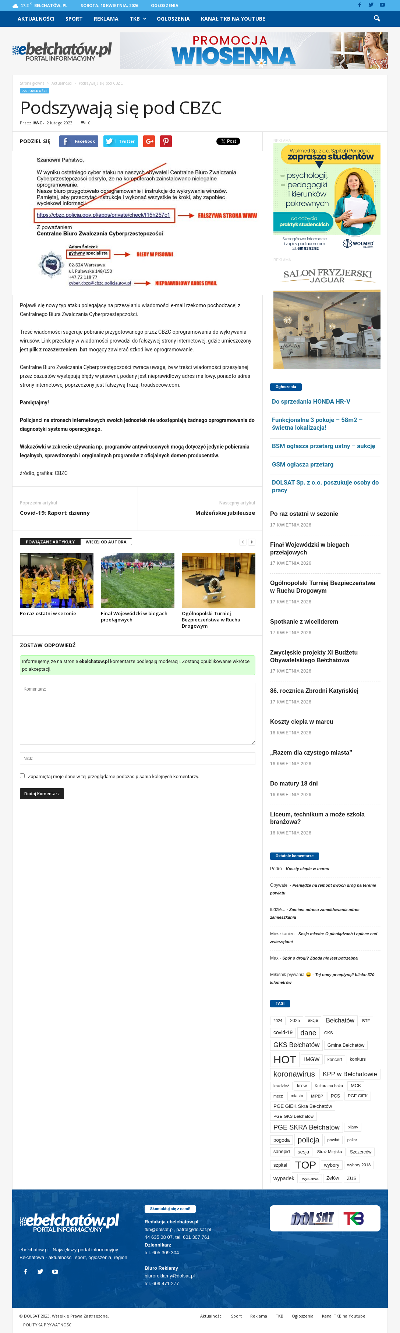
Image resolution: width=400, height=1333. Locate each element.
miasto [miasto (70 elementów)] (297, 1095)
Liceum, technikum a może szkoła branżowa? (317, 818)
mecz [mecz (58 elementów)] (278, 1096)
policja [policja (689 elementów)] (308, 1139)
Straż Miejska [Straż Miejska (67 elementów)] (329, 1151)
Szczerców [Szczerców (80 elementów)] (360, 1152)
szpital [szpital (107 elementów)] (280, 1165)
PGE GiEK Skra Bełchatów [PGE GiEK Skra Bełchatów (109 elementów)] (302, 1106)
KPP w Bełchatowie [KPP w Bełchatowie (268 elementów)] (350, 1074)
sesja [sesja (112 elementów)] (303, 1152)
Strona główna (32, 83)
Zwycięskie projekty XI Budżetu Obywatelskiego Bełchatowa (314, 656)
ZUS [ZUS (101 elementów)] (352, 1178)
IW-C (37, 122)
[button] (377, 19)
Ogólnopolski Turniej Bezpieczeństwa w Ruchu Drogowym (211, 619)
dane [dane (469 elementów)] (308, 1033)
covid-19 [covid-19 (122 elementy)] (283, 1032)
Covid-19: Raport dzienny (55, 512)
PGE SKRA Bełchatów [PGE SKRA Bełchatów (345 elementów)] (306, 1127)
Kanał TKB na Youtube (233, 18)
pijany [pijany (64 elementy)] (352, 1127)
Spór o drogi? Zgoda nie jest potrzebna (320, 958)
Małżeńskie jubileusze (225, 512)
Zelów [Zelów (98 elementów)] (332, 1178)
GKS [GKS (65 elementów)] (328, 1033)
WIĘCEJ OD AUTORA (106, 542)
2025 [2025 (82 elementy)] (295, 1020)
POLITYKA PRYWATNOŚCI (47, 1324)
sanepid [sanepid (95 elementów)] (281, 1151)
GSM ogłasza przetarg (302, 464)
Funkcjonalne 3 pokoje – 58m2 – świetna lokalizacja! (317, 423)
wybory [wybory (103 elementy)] (332, 1165)
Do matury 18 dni (294, 783)
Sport (74, 18)
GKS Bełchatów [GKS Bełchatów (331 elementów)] (296, 1045)
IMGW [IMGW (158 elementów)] (311, 1059)
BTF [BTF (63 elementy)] (366, 1020)
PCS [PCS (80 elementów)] (335, 1096)
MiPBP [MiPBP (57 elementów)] (317, 1096)
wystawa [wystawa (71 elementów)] (310, 1178)
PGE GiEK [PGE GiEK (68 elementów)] (358, 1095)
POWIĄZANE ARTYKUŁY (50, 542)
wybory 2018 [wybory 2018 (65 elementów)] (359, 1165)
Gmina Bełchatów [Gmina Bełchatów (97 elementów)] (346, 1045)
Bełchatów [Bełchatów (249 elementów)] (340, 1020)
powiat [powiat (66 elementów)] (334, 1140)
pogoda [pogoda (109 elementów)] (281, 1140)
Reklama (106, 18)
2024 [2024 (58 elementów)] (277, 1020)
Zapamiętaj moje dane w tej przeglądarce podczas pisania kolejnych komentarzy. (113, 776)
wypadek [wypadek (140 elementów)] (283, 1178)
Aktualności (36, 18)
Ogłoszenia (164, 5)
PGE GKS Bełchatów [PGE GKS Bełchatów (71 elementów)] (293, 1116)
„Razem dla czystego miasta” (311, 752)
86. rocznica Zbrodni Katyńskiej (314, 691)
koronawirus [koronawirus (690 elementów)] (294, 1074)
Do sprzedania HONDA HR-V (311, 401)
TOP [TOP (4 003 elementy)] (305, 1165)
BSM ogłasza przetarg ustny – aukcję (323, 446)
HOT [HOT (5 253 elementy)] (284, 1059)
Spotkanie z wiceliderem (304, 621)
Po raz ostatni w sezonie (48, 613)
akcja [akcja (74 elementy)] (313, 1020)
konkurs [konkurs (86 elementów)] (358, 1059)
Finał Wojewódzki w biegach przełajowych (134, 616)
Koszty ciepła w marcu (301, 722)
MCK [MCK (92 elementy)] (356, 1085)
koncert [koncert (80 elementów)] (335, 1059)
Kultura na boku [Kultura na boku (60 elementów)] (329, 1086)
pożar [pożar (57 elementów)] (352, 1140)
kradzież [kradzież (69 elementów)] (281, 1086)
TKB (138, 19)
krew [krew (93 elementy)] (302, 1085)
